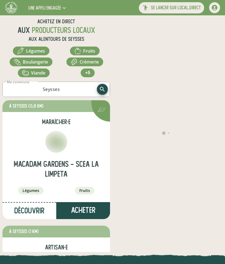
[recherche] (102, 89)
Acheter (83, 210)
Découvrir (29, 210)
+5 (87, 72)
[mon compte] (214, 7)
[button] (47, 8)
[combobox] (51, 89)
